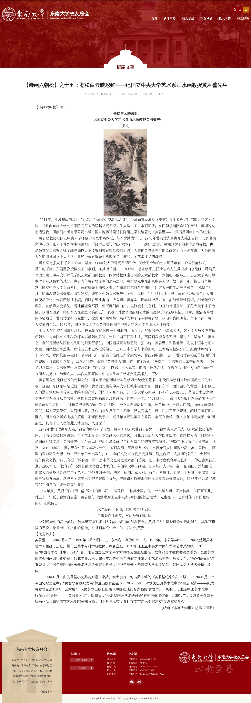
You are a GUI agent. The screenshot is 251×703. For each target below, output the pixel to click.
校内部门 (82, 668)
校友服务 (243, 18)
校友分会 (206, 18)
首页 (154, 18)
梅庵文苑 (111, 666)
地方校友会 (81, 659)
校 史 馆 (111, 663)
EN (240, 9)
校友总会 (188, 18)
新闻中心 (170, 18)
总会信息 (111, 659)
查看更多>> (46, 691)
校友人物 (225, 18)
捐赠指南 (111, 673)
